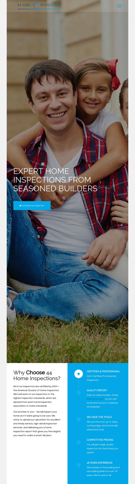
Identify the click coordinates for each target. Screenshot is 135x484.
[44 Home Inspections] (38, 6)
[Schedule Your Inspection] (32, 205)
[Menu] (118, 6)
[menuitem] (118, 6)
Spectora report (95, 399)
